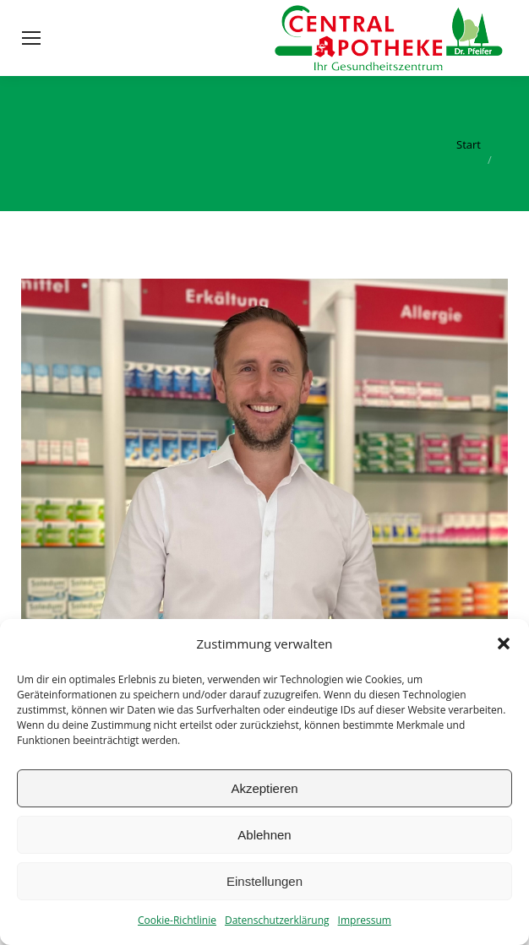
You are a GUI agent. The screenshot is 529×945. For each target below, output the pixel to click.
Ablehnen (264, 835)
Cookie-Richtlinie (177, 920)
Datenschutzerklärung (277, 920)
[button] (503, 643)
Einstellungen (264, 881)
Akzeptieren (264, 788)
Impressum (364, 920)
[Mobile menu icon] (31, 38)
